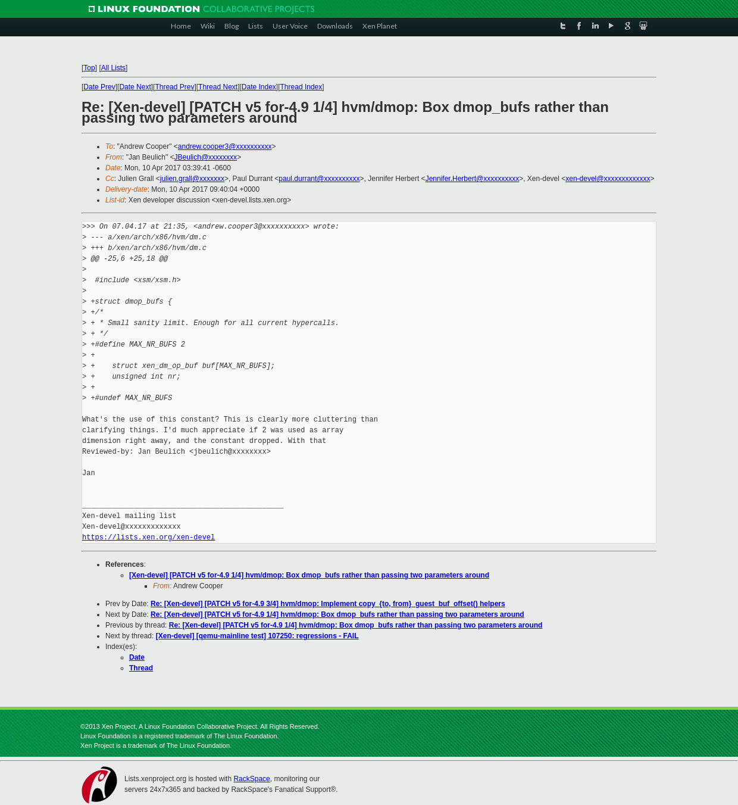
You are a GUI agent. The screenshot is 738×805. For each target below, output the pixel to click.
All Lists (113, 68)
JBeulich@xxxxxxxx (205, 157)
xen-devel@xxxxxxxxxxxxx (607, 178)
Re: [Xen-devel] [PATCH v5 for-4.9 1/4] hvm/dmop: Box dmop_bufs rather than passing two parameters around (337, 614)
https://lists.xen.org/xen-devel (148, 537)
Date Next (135, 87)
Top (89, 68)
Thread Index (301, 87)
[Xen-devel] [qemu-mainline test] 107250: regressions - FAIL (257, 636)
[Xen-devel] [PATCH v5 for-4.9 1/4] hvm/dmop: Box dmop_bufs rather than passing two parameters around (309, 575)
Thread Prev (174, 87)
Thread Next (217, 87)
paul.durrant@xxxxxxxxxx (319, 178)
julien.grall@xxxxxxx (192, 178)
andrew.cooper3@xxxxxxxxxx (225, 146)
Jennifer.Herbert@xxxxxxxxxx (473, 178)
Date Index (259, 87)
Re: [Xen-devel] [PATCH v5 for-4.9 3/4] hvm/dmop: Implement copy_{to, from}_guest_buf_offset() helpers (328, 604)
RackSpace (251, 779)
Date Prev (99, 87)
